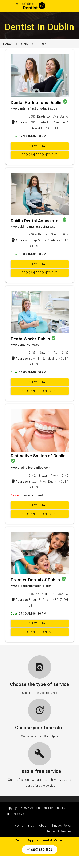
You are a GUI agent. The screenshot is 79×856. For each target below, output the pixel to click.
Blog (31, 825)
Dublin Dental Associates (36, 220)
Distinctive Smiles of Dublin (38, 455)
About (43, 825)
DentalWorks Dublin (31, 338)
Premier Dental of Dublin (36, 579)
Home (7, 44)
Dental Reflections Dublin (37, 102)
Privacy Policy (62, 825)
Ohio (24, 44)
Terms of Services (59, 831)
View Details (39, 146)
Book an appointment (39, 154)
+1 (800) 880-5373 (39, 849)
